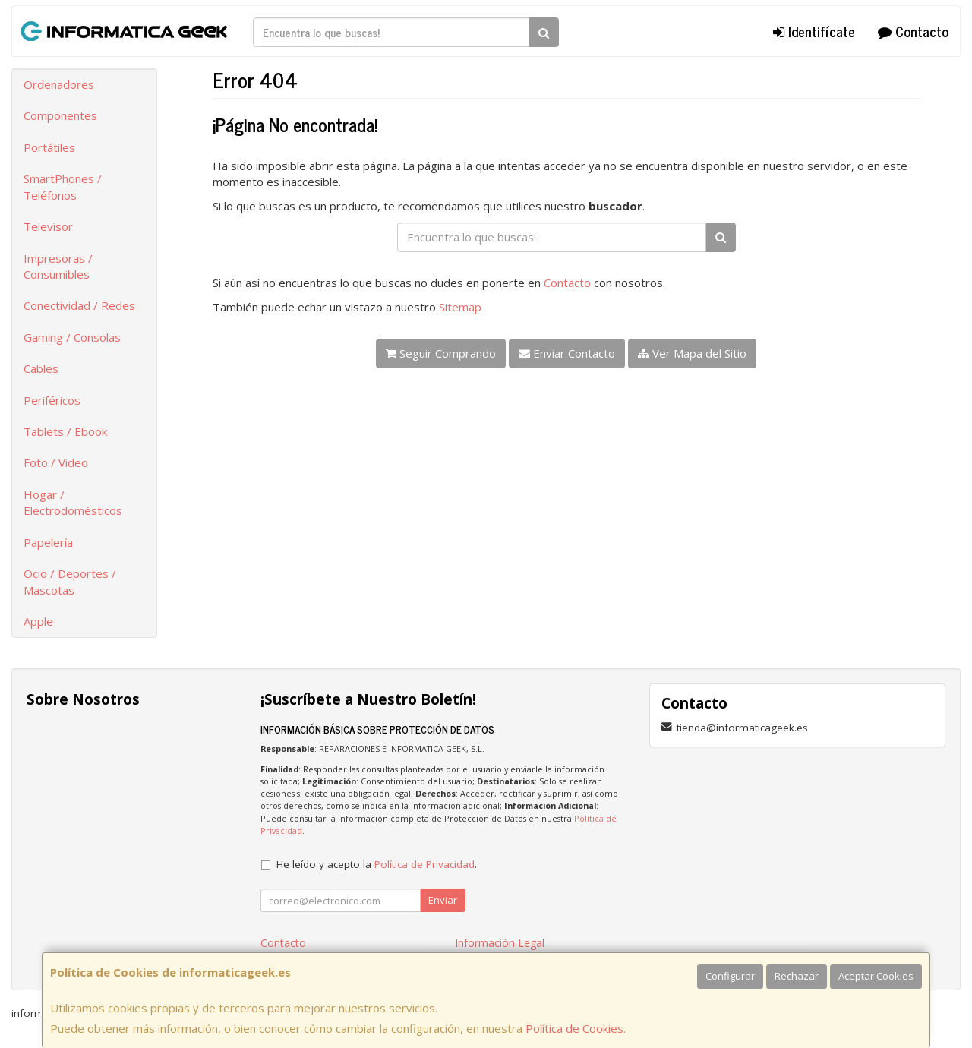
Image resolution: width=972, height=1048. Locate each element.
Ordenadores (59, 84)
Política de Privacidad (424, 864)
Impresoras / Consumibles (58, 266)
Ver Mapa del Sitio (692, 353)
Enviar (442, 900)
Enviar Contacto (567, 353)
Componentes (60, 115)
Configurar (730, 976)
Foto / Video (56, 462)
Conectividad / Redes (79, 305)
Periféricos (52, 400)
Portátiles (49, 147)
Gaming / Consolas (72, 337)
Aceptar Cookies (876, 976)
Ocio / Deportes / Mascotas (70, 581)
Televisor (48, 226)
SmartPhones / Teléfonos (63, 186)
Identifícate (814, 31)
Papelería (48, 542)
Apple (38, 621)
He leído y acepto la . (376, 864)
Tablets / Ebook (65, 431)
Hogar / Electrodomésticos (73, 502)
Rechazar (797, 976)
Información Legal (499, 943)
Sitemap (460, 306)
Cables (41, 368)
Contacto (913, 31)
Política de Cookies (574, 1028)
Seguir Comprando (441, 353)
